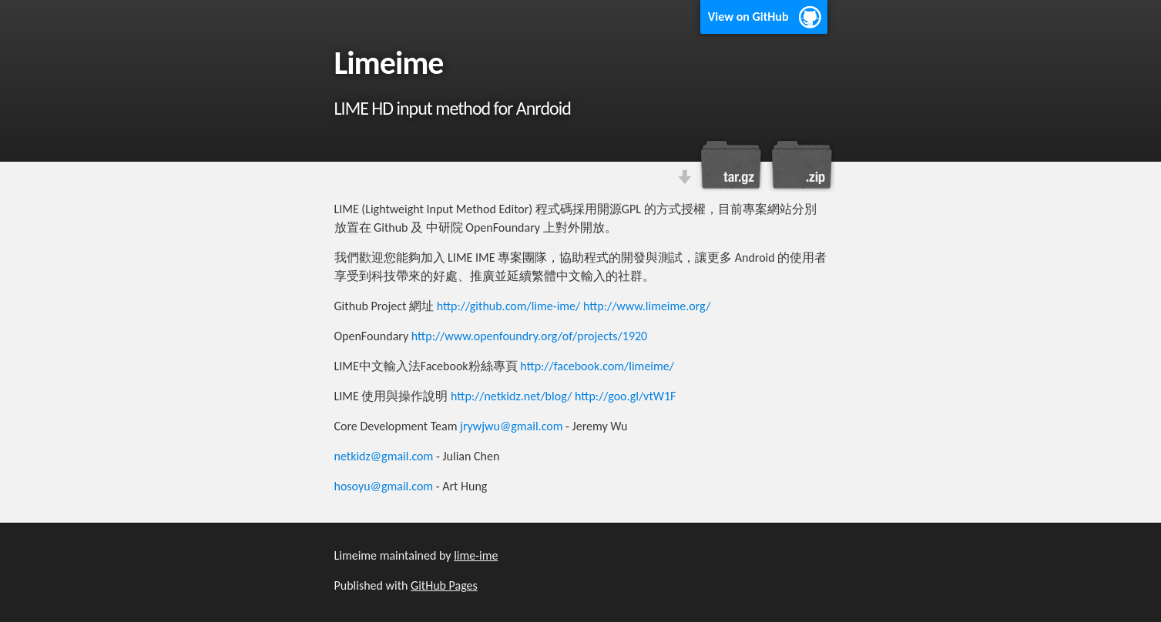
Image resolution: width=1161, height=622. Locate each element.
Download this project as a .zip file (800, 165)
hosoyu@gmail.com (384, 486)
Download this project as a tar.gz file (731, 165)
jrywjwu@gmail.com (511, 426)
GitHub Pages (444, 585)
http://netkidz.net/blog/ (511, 396)
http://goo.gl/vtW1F (625, 396)
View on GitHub (748, 16)
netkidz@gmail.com (384, 456)
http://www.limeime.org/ (647, 306)
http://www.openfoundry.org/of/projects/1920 (529, 336)
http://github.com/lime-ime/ (509, 306)
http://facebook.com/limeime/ (597, 366)
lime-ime (476, 555)
